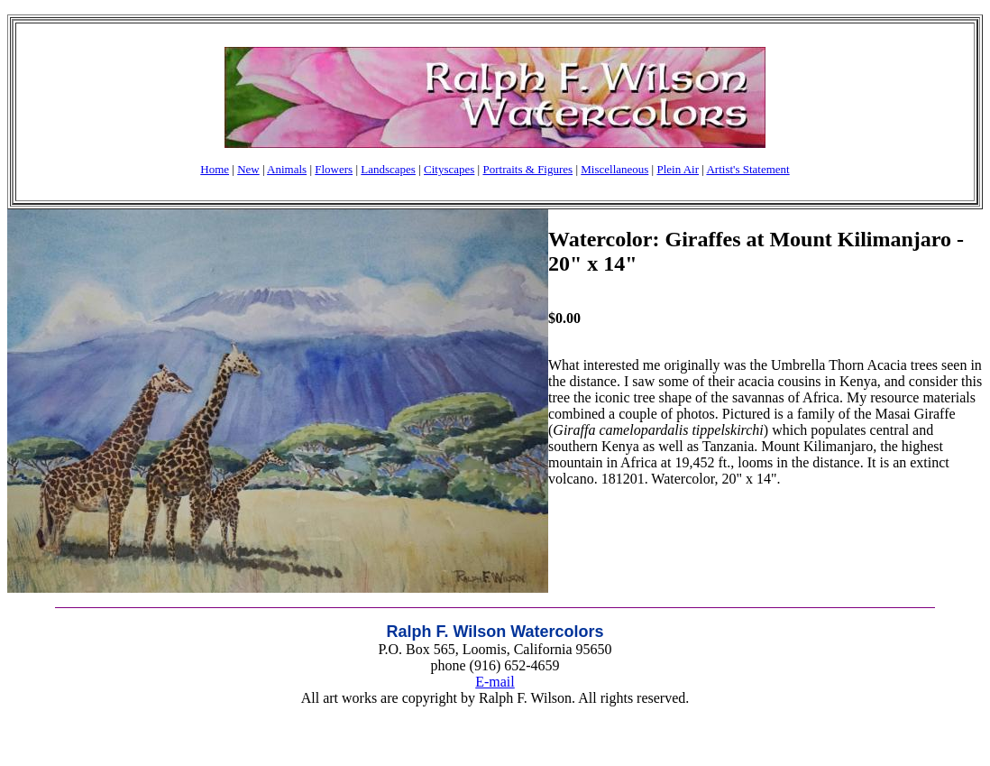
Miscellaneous (614, 169)
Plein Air (677, 169)
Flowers (334, 169)
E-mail (495, 681)
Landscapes (388, 169)
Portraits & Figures (527, 169)
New (248, 169)
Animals (287, 169)
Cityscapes (449, 169)
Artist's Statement (747, 169)
